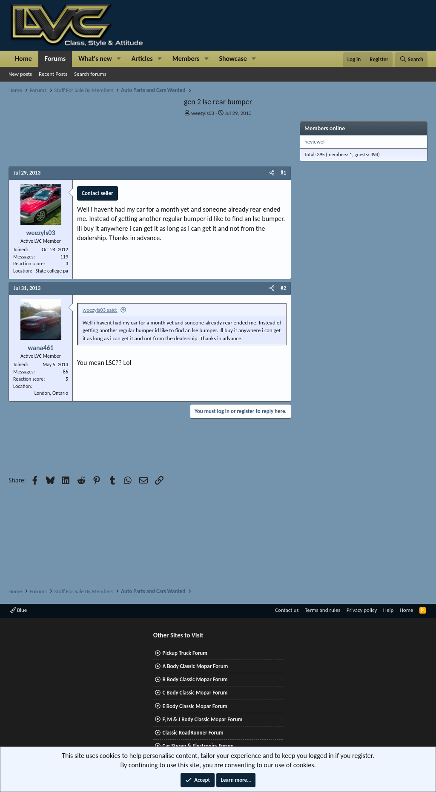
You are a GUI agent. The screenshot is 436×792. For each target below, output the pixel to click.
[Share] (272, 173)
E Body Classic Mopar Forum (194, 706)
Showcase (233, 59)
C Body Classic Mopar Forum (194, 692)
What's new (95, 59)
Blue (18, 610)
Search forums (90, 74)
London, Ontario (51, 393)
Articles (142, 59)
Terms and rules (322, 610)
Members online (324, 128)
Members (186, 59)
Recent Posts (53, 74)
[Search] (411, 59)
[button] (119, 59)
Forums (55, 59)
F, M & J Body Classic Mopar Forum (202, 719)
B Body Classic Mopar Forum (194, 679)
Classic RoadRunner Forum (192, 732)
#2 (283, 288)
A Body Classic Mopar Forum (195, 666)
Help (388, 610)
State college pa (51, 271)
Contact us (287, 610)
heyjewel (314, 141)
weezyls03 (202, 113)
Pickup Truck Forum (184, 653)
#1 (283, 172)
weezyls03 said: (100, 310)
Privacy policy (362, 610)
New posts (20, 74)
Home (23, 59)
